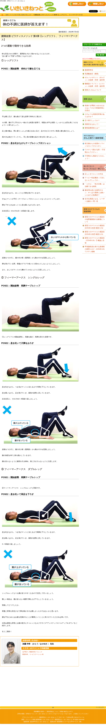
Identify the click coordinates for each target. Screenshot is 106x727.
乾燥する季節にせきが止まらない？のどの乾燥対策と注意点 (95, 108)
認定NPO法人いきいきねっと (39, 721)
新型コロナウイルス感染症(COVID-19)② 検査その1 (95, 233)
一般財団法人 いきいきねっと (47, 717)
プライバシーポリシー (29, 717)
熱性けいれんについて (93, 90)
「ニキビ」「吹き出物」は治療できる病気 (95, 185)
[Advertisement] (39, 686)
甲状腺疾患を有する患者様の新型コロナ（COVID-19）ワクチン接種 (95, 249)
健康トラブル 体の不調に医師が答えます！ (19, 15)
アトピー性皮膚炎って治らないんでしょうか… (95, 179)
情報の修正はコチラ (66, 711)
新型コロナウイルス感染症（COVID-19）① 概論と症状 (95, 240)
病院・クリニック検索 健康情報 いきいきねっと (36, 719)
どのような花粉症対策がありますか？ (95, 115)
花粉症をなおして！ (92, 124)
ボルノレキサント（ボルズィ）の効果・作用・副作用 (95, 79)
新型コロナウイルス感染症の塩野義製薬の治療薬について (95, 219)
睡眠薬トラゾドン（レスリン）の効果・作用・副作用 (95, 85)
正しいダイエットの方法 (94, 174)
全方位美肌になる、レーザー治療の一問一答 (95, 200)
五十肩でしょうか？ (92, 120)
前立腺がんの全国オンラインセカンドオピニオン (95, 145)
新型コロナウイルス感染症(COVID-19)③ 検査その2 (95, 227)
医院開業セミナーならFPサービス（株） (69, 721)
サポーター (62, 717)
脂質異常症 (89, 70)
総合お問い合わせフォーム (75, 717)
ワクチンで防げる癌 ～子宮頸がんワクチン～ (95, 151)
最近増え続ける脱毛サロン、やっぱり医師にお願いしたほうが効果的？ (95, 192)
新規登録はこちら (52, 711)
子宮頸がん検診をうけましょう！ (95, 157)
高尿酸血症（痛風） (92, 74)
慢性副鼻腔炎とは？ (92, 128)
